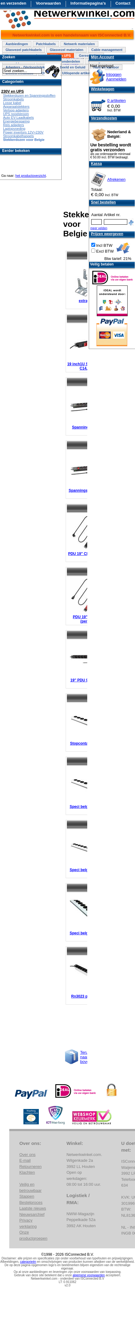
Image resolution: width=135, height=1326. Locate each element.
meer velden (98, 228)
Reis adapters (13, 125)
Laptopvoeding (14, 128)
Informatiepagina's (88, 3)
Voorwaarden (48, 3)
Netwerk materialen (79, 44)
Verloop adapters (16, 110)
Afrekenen (116, 179)
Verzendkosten (104, 118)
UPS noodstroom (16, 114)
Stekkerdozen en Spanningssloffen (29, 95)
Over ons (27, 1154)
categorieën (28, 1261)
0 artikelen (116, 100)
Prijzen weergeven (107, 234)
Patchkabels (46, 44)
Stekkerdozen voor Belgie (24, 140)
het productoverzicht (30, 175)
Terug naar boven (85, 1057)
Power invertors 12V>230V (23, 132)
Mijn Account (102, 57)
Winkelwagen (102, 89)
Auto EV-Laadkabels (18, 117)
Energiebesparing (16, 121)
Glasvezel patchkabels (24, 50)
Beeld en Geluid (72, 67)
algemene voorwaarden (89, 1275)
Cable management (106, 50)
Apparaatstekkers (16, 106)
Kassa (96, 163)
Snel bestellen (103, 202)
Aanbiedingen (17, 44)
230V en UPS (12, 91)
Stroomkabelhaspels (18, 136)
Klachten (27, 1172)
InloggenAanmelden (116, 76)
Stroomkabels (13, 99)
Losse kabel (12, 103)
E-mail (25, 1160)
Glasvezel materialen (66, 50)
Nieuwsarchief (32, 1214)
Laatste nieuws (32, 1208)
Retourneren (30, 1166)
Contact (123, 3)
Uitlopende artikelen (78, 73)
